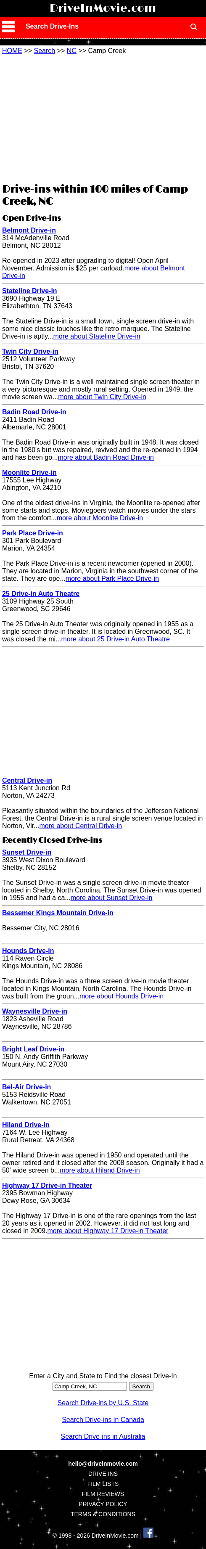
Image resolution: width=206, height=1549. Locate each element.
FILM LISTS (103, 1483)
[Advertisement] (103, 118)
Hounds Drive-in (28, 950)
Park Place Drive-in (32, 533)
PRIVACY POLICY (103, 1504)
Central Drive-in (27, 780)
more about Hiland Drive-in (100, 1170)
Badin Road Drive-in (34, 412)
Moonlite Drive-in (29, 472)
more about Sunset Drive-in (112, 897)
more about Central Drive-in (81, 825)
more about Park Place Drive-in (112, 578)
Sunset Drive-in (26, 852)
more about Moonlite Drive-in (100, 518)
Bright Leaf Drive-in (33, 1049)
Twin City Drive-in (30, 351)
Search (44, 50)
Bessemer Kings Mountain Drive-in (58, 912)
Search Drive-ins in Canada (103, 1419)
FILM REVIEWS (103, 1494)
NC (72, 50)
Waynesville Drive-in (34, 1011)
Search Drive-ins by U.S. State (103, 1402)
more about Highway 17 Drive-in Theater (108, 1230)
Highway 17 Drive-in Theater (47, 1185)
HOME (12, 50)
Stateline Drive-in (29, 290)
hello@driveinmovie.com (102, 1463)
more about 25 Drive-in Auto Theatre (115, 639)
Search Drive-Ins (52, 26)
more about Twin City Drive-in (102, 396)
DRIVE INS (103, 1473)
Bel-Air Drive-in (26, 1087)
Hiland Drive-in (26, 1124)
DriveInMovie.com (103, 8)
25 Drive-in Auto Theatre (40, 593)
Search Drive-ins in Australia (103, 1436)
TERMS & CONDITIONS (103, 1514)
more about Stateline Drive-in (96, 336)
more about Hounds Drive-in (121, 996)
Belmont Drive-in (29, 230)
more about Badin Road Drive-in (106, 457)
